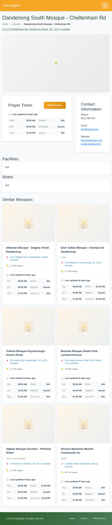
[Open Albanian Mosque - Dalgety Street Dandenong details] (28, 223)
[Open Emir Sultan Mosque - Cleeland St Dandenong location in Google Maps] (85, 264)
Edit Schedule (54, 105)
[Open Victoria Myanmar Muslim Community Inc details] (83, 425)
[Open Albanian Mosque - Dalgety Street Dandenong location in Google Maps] (30, 259)
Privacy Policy (98, 518)
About (69, 518)
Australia (16, 24)
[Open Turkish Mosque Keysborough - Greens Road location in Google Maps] (30, 362)
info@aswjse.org (89, 129)
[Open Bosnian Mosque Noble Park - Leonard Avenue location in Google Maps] (85, 362)
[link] (28, 255)
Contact (82, 518)
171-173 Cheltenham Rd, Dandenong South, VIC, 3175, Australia (36, 29)
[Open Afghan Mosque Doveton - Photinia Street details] (28, 425)
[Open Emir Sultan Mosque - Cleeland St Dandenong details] (83, 223)
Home (5, 24)
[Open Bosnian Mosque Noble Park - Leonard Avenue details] (83, 327)
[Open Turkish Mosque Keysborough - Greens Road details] (28, 327)
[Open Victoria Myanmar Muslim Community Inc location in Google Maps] (85, 466)
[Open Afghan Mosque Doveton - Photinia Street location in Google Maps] (30, 466)
